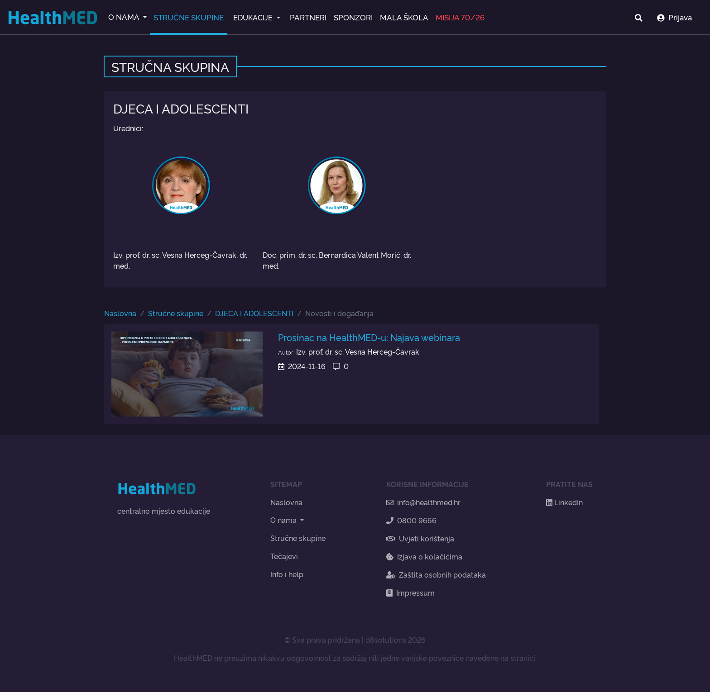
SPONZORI (353, 17)
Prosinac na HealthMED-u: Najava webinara (369, 337)
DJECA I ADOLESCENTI (254, 313)
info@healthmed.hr (423, 502)
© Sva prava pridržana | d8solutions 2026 (355, 640)
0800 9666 (411, 520)
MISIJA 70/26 (460, 17)
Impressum (410, 592)
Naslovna (120, 313)
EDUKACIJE (253, 17)
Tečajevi (284, 556)
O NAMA (124, 16)
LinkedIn (564, 502)
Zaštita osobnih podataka (436, 574)
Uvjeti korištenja (420, 538)
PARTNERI (308, 17)
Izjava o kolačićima (424, 556)
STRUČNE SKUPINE (189, 17)
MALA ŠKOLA (404, 17)
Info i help (286, 574)
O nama (284, 520)
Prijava (674, 17)
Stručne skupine (175, 313)
